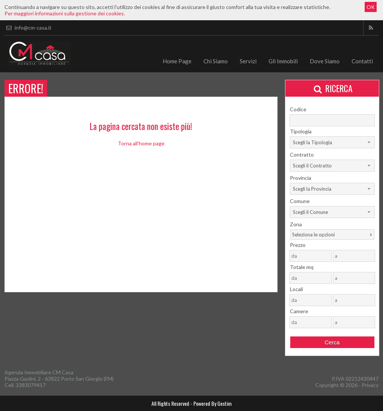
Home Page (177, 61)
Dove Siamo (325, 61)
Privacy (370, 385)
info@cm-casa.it (28, 27)
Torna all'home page (141, 143)
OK (371, 7)
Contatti (362, 61)
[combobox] (332, 142)
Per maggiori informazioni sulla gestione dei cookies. (64, 13)
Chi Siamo (215, 61)
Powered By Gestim (212, 403)
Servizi (248, 61)
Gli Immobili (283, 61)
